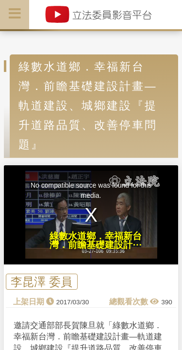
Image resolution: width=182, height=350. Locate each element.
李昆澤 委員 (41, 281)
